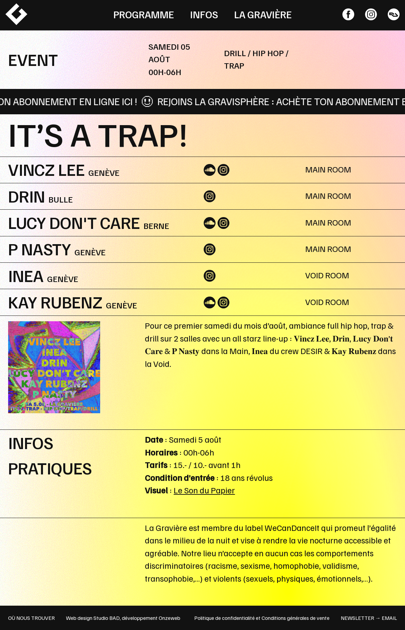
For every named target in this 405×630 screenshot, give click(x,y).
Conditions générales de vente (296, 617)
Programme (143, 14)
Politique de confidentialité (224, 617)
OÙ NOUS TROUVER (31, 617)
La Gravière (263, 14)
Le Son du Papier (204, 490)
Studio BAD (106, 617)
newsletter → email (369, 617)
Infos (204, 14)
